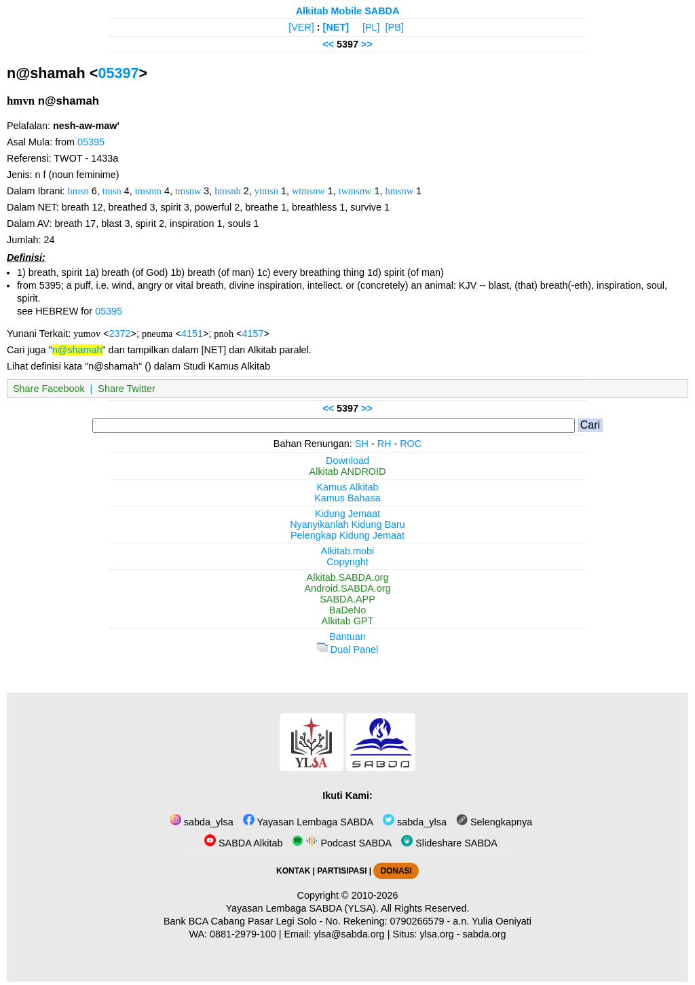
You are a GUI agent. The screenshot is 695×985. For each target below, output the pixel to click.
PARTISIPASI (342, 871)
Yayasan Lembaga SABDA (308, 822)
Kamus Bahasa (347, 497)
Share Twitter (126, 388)
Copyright (347, 561)
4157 (253, 333)
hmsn (78, 190)
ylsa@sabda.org (349, 934)
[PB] (395, 27)
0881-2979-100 (243, 934)
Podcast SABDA (342, 843)
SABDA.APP (347, 599)
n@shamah (77, 349)
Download (347, 460)
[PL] (371, 27)
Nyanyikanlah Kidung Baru (347, 524)
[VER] (301, 27)
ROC (410, 443)
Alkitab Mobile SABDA (348, 10)
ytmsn (266, 190)
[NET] (336, 27)
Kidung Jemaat (347, 513)
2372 (120, 333)
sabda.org (484, 934)
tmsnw (188, 190)
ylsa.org (436, 934)
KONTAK (293, 871)
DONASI (395, 871)
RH (384, 443)
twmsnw (355, 190)
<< (328, 44)
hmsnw (399, 190)
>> (367, 44)
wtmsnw (308, 190)
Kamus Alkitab (347, 487)
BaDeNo (347, 610)
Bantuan (347, 636)
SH (362, 443)
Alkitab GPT (348, 620)
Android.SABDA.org (347, 588)
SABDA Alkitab (243, 843)
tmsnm (148, 190)
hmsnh (227, 190)
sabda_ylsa (201, 822)
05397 (118, 73)
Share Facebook (49, 388)
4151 (192, 333)
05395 (91, 142)
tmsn (111, 190)
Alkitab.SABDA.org (348, 577)
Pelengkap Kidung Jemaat (347, 535)
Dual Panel (347, 649)
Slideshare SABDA (449, 843)
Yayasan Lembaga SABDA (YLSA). (302, 908)
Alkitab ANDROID (347, 471)
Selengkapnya (494, 822)
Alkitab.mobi (347, 550)
